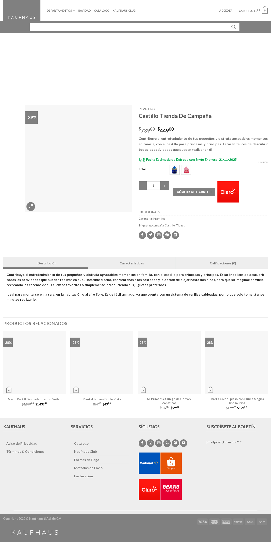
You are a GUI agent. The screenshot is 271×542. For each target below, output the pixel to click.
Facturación (83, 476)
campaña (158, 225)
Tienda (180, 225)
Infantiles (147, 108)
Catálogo (102, 10)
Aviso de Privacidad (21, 443)
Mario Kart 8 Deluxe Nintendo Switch (35, 399)
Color (142, 169)
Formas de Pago (86, 460)
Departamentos (61, 10)
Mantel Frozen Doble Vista (102, 399)
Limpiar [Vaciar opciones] (263, 162)
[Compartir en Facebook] (142, 235)
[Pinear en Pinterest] (167, 235)
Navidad (84, 10)
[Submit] (234, 27)
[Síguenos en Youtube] (183, 443)
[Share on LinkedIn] (175, 235)
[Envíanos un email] (158, 443)
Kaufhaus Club (124, 10)
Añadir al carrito (194, 192)
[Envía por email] (158, 235)
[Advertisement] (135, 64)
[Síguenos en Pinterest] (175, 443)
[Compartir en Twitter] (150, 235)
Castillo (170, 225)
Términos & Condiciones (25, 451)
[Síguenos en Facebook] (142, 443)
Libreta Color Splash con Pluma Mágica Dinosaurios (236, 401)
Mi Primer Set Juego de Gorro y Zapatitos (169, 401)
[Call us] (167, 443)
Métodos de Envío (88, 468)
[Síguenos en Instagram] (150, 443)
